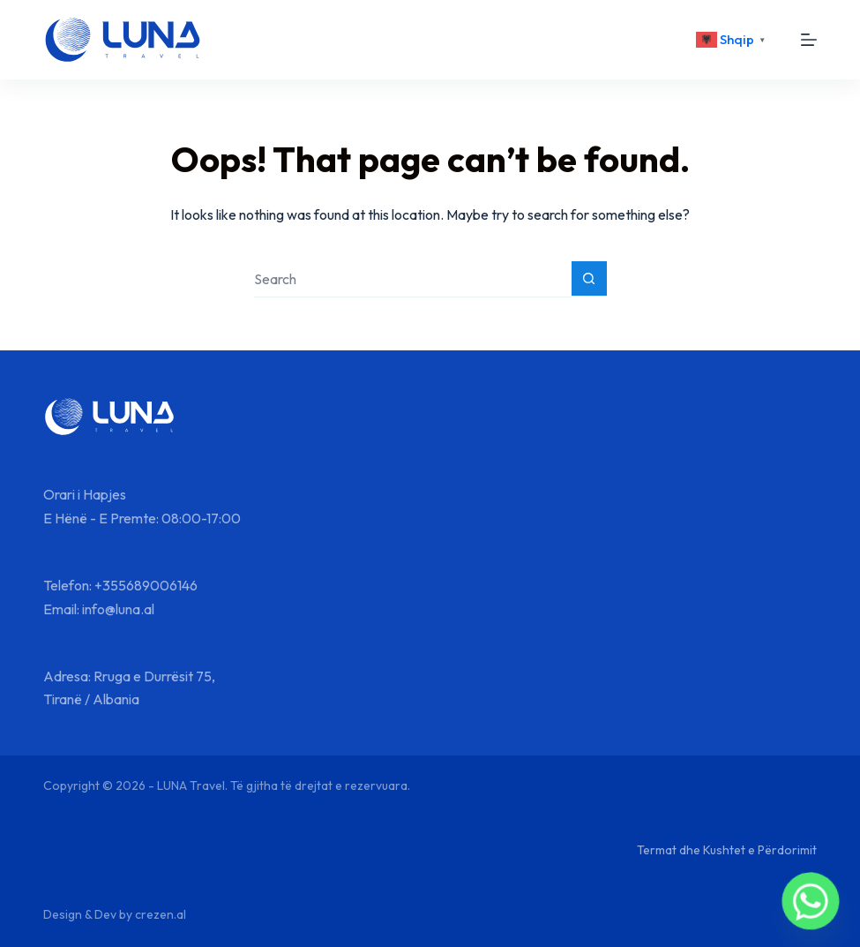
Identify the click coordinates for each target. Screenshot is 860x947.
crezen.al (160, 914)
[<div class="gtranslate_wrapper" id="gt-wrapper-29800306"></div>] (733, 40)
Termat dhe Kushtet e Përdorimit (727, 850)
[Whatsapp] (810, 901)
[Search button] (589, 279)
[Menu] (809, 40)
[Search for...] (413, 279)
